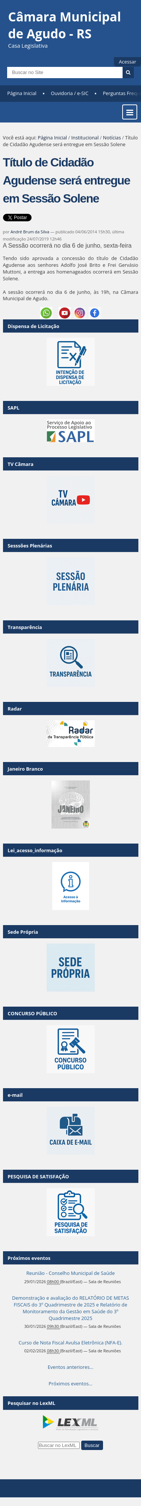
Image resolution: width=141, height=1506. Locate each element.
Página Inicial (21, 93)
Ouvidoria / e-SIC (69, 93)
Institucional (85, 137)
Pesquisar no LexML (31, 1403)
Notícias (112, 137)
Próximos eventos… (70, 1383)
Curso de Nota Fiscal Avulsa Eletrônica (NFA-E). (71, 1342)
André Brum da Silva (30, 231)
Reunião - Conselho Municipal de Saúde (70, 1273)
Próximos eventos (29, 1258)
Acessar (127, 61)
